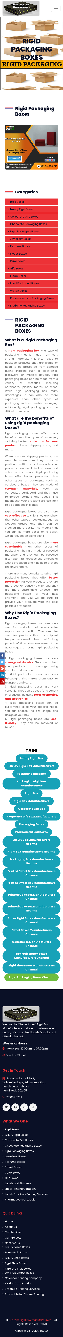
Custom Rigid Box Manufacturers (30, 1320)
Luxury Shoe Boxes (16, 1258)
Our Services (12, 1232)
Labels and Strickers (17, 1183)
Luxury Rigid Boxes (20, 209)
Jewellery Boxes (19, 239)
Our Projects (12, 1238)
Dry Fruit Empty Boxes (18, 1273)
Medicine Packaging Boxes (26, 306)
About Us (10, 1227)
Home (8, 1221)
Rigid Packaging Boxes (23, 231)
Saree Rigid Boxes (15, 1252)
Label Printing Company (19, 1189)
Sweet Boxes (17, 254)
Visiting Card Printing (17, 1283)
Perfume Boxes (19, 246)
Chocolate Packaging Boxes (27, 224)
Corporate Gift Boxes (23, 217)
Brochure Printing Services (21, 1289)
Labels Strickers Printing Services (25, 1194)
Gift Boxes (15, 268)
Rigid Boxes (16, 202)
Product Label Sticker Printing (23, 1294)
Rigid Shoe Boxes (15, 1263)
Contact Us (11, 1243)
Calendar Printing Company (22, 1278)
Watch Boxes (17, 291)
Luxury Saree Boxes (16, 1247)
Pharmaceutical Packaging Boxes (31, 298)
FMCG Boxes (17, 276)
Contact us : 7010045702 (31, 1331)
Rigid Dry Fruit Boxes (17, 1269)
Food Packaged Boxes (23, 283)
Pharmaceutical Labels (19, 1200)
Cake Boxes (16, 261)
